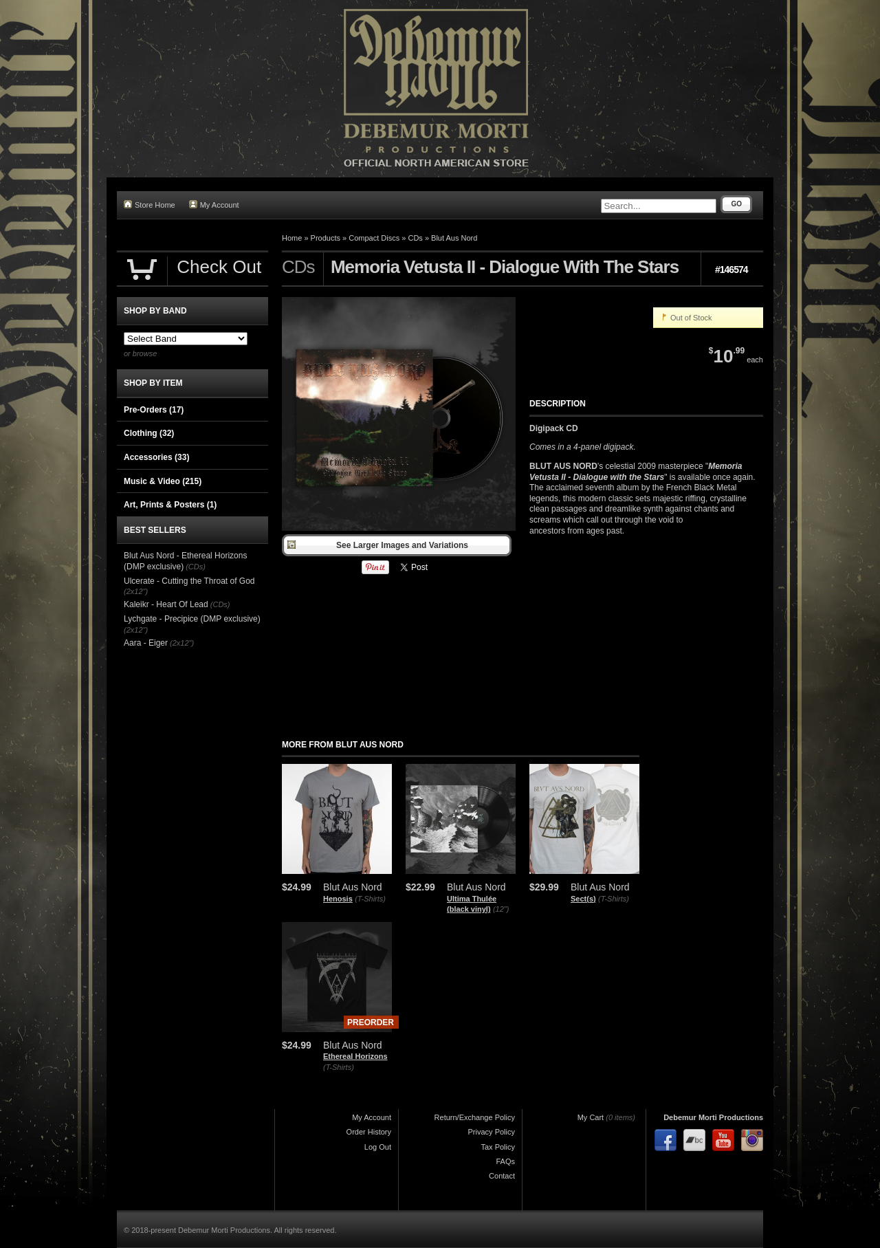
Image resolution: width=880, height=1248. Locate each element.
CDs (415, 238)
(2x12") (136, 591)
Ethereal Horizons (355, 1056)
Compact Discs (374, 238)
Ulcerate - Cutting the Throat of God (189, 581)
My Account (214, 204)
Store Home (149, 204)
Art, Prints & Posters (170, 505)
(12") (501, 909)
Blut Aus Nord (454, 238)
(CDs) (196, 566)
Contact (502, 1176)
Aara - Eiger (146, 643)
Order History (368, 1132)
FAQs (505, 1161)
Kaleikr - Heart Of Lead (166, 604)
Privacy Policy (491, 1132)
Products (325, 238)
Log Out (377, 1147)
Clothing (149, 433)
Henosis (338, 899)
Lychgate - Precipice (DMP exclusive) (192, 619)
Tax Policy (498, 1147)
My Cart (591, 1117)
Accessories (156, 457)
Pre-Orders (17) (154, 410)
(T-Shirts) (370, 899)
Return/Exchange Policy (474, 1117)
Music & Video (162, 481)
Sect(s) (583, 899)
